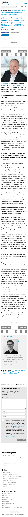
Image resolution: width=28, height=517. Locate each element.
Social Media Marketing (9, 455)
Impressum (6, 501)
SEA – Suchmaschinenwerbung (11, 459)
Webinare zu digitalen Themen (11, 478)
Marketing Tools (7, 465)
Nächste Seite (22, 51)
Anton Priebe (9, 337)
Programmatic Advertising (9, 463)
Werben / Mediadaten (8, 493)
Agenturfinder (6, 472)
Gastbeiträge (6, 495)
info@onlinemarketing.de (19, 426)
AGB (4, 505)
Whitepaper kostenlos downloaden (12, 476)
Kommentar (5, 397)
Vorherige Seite (6, 51)
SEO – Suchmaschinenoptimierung (12, 457)
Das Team (5, 497)
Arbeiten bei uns (7, 499)
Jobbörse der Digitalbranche (10, 482)
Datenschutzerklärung (10, 436)
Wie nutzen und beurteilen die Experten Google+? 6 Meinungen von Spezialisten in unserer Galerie (13, 12)
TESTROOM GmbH (15, 85)
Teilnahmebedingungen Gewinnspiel (12, 507)
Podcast (5, 486)
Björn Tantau (4, 83)
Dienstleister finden (8, 480)
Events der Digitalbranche (9, 484)
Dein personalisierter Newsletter (11, 474)
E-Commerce (6, 461)
